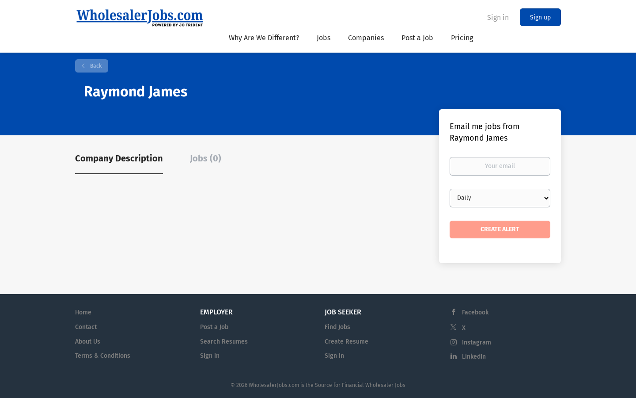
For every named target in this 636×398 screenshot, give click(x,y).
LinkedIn (474, 356)
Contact (86, 327)
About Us (87, 341)
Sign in (498, 17)
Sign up (540, 17)
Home (83, 312)
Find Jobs (337, 327)
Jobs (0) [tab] (205, 158)
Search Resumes (224, 341)
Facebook (475, 312)
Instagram (476, 342)
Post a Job (214, 327)
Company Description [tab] (119, 158)
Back (95, 66)
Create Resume (346, 341)
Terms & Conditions (102, 356)
